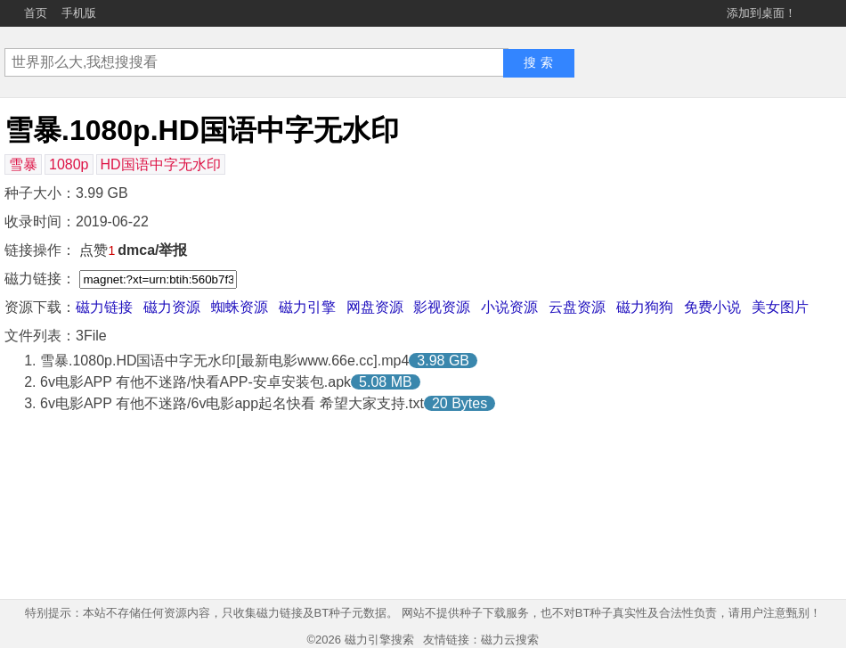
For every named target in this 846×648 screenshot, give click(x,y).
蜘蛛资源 (239, 307)
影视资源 (441, 307)
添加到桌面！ (761, 13)
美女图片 (780, 307)
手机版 (78, 13)
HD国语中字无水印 (161, 164)
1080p (69, 164)
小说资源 (509, 307)
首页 (35, 13)
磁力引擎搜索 (379, 639)
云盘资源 (577, 307)
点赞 (97, 250)
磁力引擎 (307, 307)
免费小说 (712, 307)
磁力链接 (104, 307)
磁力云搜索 (510, 639)
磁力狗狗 (644, 307)
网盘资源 (374, 307)
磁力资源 (171, 307)
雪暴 (23, 164)
